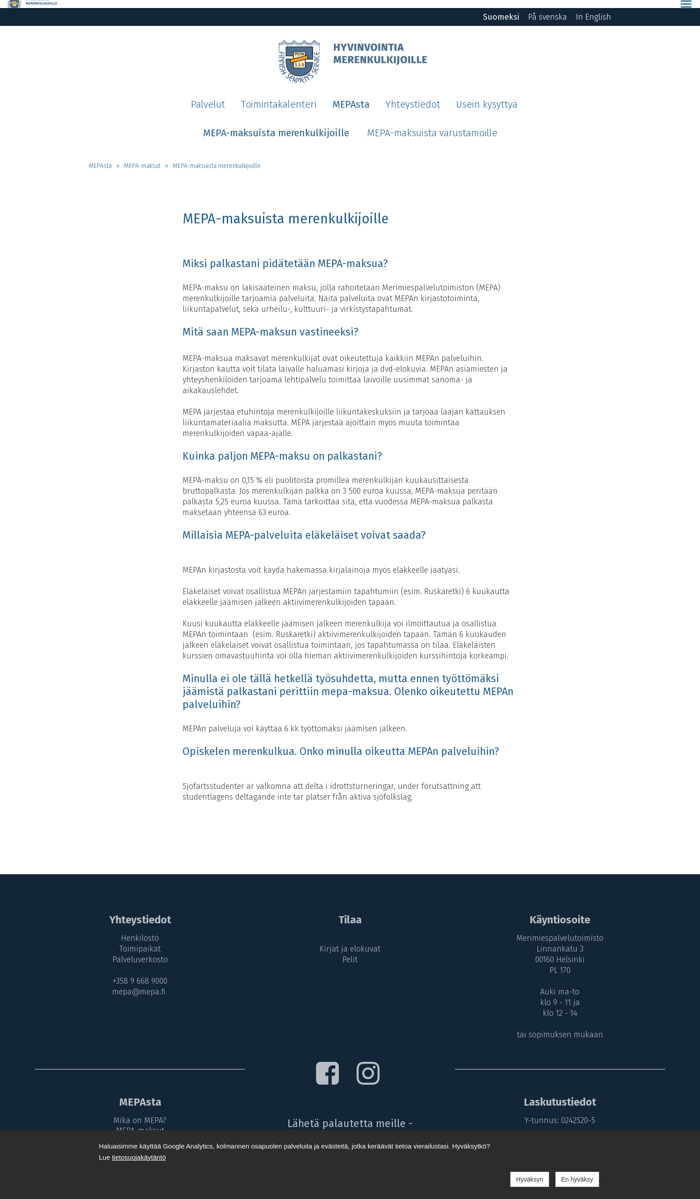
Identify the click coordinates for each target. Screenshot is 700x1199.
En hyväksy (577, 1179)
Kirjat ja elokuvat (350, 941)
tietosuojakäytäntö (139, 1157)
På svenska (547, 9)
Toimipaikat (137, 941)
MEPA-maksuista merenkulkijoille (217, 157)
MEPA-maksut (142, 157)
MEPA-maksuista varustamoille (432, 124)
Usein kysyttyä (486, 96)
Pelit (350, 951)
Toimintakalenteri (279, 96)
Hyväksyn (529, 1179)
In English (593, 9)
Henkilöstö (137, 930)
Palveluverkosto (137, 951)
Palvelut (208, 96)
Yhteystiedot (413, 96)
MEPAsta (351, 96)
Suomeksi (501, 9)
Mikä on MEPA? (137, 1112)
